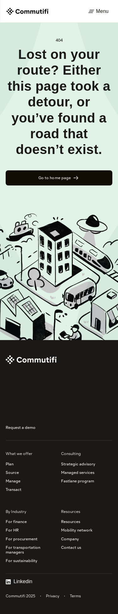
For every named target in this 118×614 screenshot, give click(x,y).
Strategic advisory (78, 464)
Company (70, 539)
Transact (13, 489)
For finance (16, 521)
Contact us (71, 547)
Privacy (52, 596)
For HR (12, 530)
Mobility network (77, 530)
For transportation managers (23, 549)
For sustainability (21, 560)
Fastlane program (77, 481)
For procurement (21, 539)
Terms (75, 596)
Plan (10, 464)
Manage (13, 481)
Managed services (77, 472)
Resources (70, 521)
